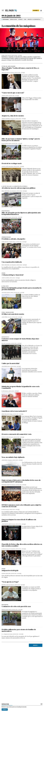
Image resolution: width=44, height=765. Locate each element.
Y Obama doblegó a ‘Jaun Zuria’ (13, 275)
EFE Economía (5, 217)
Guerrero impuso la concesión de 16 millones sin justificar (19, 520)
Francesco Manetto (6, 484)
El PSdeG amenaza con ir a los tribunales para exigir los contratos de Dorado (21, 505)
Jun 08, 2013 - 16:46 (17, 217)
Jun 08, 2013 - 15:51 (14, 509)
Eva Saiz (3, 343)
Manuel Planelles (6, 437)
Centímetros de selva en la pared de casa (16, 606)
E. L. (2, 634)
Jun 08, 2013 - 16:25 (16, 343)
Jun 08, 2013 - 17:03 (20, 118)
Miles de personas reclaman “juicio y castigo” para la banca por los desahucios (21, 139)
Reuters (3, 584)
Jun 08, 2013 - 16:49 (21, 191)
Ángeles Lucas (5, 609)
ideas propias (5, 604)
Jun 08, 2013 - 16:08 (13, 391)
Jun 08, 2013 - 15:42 (20, 584)
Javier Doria (4, 460)
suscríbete (36, 10)
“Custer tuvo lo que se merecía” (13, 93)
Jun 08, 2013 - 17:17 (14, 95)
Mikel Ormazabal (6, 191)
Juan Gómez (4, 366)
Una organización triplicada (12, 262)
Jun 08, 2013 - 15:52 (21, 484)
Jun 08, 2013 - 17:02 (17, 143)
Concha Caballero (6, 573)
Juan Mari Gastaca (6, 292)
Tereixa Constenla (6, 118)
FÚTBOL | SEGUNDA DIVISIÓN (8, 312)
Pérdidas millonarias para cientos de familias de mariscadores (19, 630)
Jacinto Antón (5, 95)
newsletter (5, 704)
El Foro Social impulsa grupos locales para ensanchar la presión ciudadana (21, 288)
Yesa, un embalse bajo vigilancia (13, 457)
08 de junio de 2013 (11, 16)
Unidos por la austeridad (10, 363)
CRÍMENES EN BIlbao (6, 237)
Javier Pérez (4, 317)
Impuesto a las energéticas (34, 19)
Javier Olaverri (5, 277)
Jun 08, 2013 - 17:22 (20, 72)
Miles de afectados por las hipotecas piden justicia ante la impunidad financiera (21, 213)
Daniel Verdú (5, 55)
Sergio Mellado (5, 414)
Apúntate (4, 709)
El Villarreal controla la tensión (13, 314)
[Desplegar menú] (3, 10)
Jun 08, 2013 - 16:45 (19, 292)
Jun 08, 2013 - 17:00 (19, 166)
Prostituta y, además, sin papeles (13, 239)
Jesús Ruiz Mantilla (6, 72)
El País (3, 391)
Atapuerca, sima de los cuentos (13, 116)
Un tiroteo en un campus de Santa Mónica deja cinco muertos (20, 339)
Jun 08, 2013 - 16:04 (19, 437)
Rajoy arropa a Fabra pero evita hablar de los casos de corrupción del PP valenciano (21, 481)
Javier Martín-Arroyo (7, 524)
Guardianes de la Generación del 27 (14, 411)
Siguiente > (35, 645)
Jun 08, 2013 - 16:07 (18, 414)
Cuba (25, 19)
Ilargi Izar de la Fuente (7, 241)
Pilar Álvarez (5, 143)
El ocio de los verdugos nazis (12, 163)
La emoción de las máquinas (18, 25)
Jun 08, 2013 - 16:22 (16, 366)
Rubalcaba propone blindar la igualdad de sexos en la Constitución (20, 387)
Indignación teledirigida (10, 570)
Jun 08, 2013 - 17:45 (17, 55)
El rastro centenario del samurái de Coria (16, 434)
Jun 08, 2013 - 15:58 (17, 460)
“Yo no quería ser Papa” (10, 582)
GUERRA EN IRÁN (13, 19)
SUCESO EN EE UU (5, 337)
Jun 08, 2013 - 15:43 (21, 548)
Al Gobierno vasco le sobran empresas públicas (18, 188)
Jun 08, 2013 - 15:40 (17, 609)
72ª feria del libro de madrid (8, 66)
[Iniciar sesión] (41, 10)
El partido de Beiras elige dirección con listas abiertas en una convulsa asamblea (22, 545)
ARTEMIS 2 (20, 19)
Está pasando (6, 19)
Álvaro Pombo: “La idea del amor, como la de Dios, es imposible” (20, 69)
